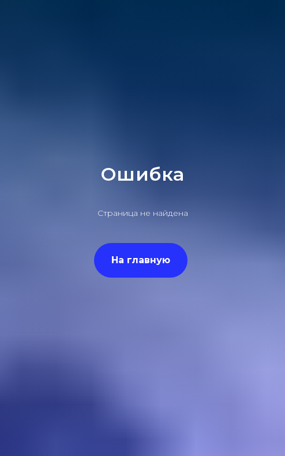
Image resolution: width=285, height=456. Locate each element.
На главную (140, 260)
